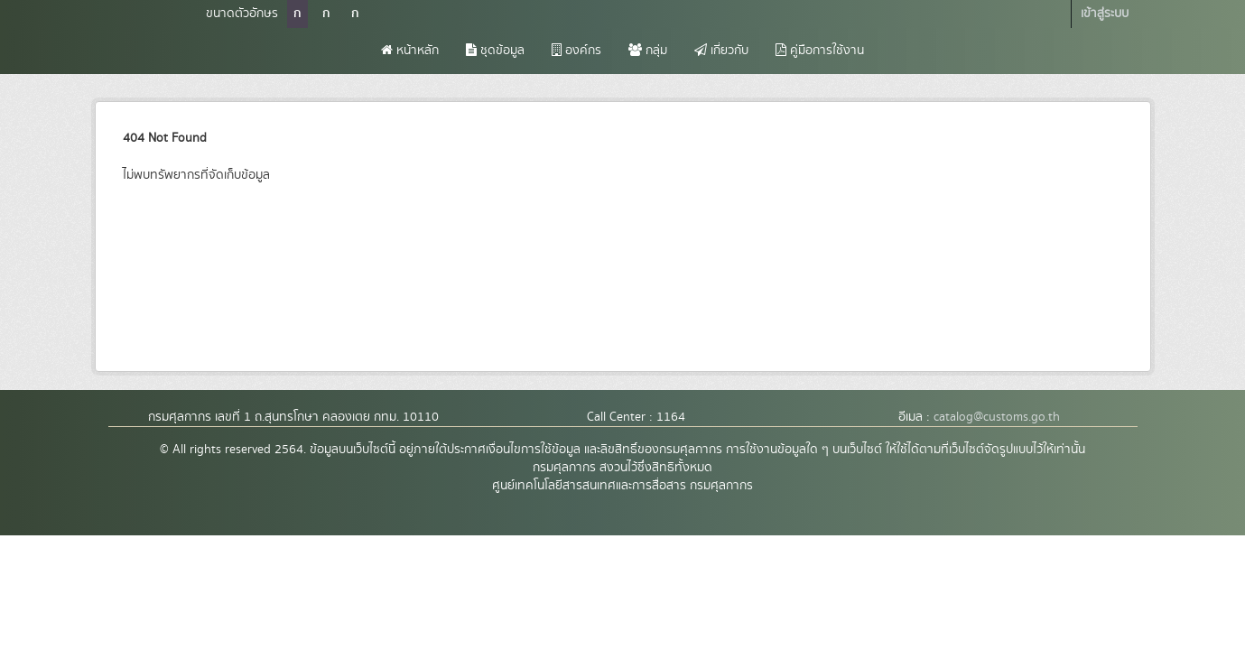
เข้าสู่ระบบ (1105, 14)
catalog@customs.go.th (997, 417)
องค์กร (576, 51)
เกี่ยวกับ (721, 51)
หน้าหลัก (410, 51)
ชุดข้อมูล (495, 51)
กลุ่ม (647, 51)
